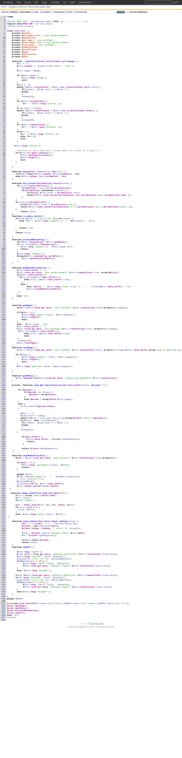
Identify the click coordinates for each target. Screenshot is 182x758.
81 (4, 242)
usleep (25, 112)
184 (3, 532)
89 (4, 264)
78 (4, 233)
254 (3, 729)
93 (4, 276)
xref (3, 7)
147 (3, 428)
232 (3, 667)
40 (4, 126)
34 (4, 110)
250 (3, 718)
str (50, 721)
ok (24, 639)
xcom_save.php (42, 7)
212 (3, 611)
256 (3, 735)
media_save (31, 580)
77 (4, 231)
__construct (30, 70)
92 (4, 273)
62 (4, 188)
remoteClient (30, 53)
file (19, 591)
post (43, 721)
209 (3, 602)
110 (3, 324)
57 (4, 174)
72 (4, 217)
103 (3, 304)
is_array (24, 239)
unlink (21, 574)
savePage (30, 408)
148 (3, 431)
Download (80, 12)
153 (3, 445)
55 (4, 169)
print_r (34, 332)
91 (4, 270)
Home (4, 12)
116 (3, 340)
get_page (28, 45)
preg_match (25, 259)
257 (3, 738)
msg (32, 90)
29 (4, 95)
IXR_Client (45, 628)
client (63, 459)
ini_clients (67, 101)
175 (3, 507)
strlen (95, 340)
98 (4, 290)
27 (4, 90)
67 (4, 203)
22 (4, 76)
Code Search (85, 2)
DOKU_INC (28, 25)
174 (3, 504)
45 (4, 141)
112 (3, 329)
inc (37, 25)
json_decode (47, 222)
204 (3, 588)
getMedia (60, 287)
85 (4, 253)
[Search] (102, 12)
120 (3, 352)
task (54, 459)
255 (3, 732)
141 (3, 411)
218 (3, 628)
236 (3, 678)
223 (3, 642)
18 (4, 65)
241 (3, 693)
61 (4, 186)
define (10, 22)
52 (4, 160)
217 (3, 625)
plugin (13, 7)
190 (3, 549)
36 (4, 115)
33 (4, 107)
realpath (35, 22)
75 (4, 225)
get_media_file (31, 39)
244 (3, 701)
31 (4, 101)
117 (3, 343)
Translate (55, 2)
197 (3, 569)
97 (4, 287)
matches (64, 259)
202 (3, 583)
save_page (28, 50)
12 (4, 48)
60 (4, 183)
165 (3, 478)
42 (4, 132)
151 (3, 439)
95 (4, 281)
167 (3, 484)
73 (4, 219)
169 (3, 490)
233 (3, 670)
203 (3, 585)
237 (3, 681)
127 (3, 371)
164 (3, 476)
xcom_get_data (33, 324)
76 (4, 228)
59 (4, 180)
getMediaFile (36, 183)
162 (3, 470)
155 (3, 450)
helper (26, 36)
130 (3, 380)
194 (3, 560)
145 (3, 422)
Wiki (19, 2)
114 (3, 335)
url (78, 231)
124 (3, 363)
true (92, 101)
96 (4, 284)
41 (4, 129)
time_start (45, 104)
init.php (45, 25)
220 (3, 633)
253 (3, 726)
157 (3, 456)
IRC (36, 2)
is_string (26, 219)
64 (4, 194)
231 (3, 664)
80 (4, 239)
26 (4, 87)
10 (4, 42)
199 (3, 574)
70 (4, 211)
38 (4, 121)
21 (4, 73)
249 (3, 715)
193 (3, 557)
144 (3, 419)
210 (3, 605)
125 (3, 366)
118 (3, 346)
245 (3, 704)
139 (3, 405)
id (40, 256)
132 (3, 386)
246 (3, 707)
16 (4, 59)
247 (3, 709)
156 (3, 453)
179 (3, 518)
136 (3, 397)
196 (3, 566)
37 (4, 118)
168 (3, 487)
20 (4, 70)
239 (3, 687)
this (20, 76)
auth (20, 366)
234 (3, 673)
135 (3, 394)
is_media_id (34, 180)
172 (3, 498)
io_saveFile (23, 577)
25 (4, 84)
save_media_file (32, 48)
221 (3, 636)
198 (3, 571)
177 (3, 512)
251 (3, 721)
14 (4, 53)
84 (4, 250)
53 (4, 163)
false (47, 203)
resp (20, 417)
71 (4, 214)
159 (3, 462)
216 (3, 622)
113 (3, 332)
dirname (45, 22)
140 (3, 408)
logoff (33, 186)
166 (3, 481)
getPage (27, 363)
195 (3, 563)
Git (64, 2)
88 (4, 262)
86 (4, 256)
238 (3, 684)
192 (3, 555)
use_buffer (75, 459)
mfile (57, 304)
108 (3, 318)
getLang (58, 205)
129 (3, 377)
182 (3, 526)
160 (3, 464)
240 (3, 690)
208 (3, 600)
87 (4, 259)
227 (3, 653)
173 (3, 501)
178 (3, 515)
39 (4, 124)
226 (3, 650)
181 (3, 524)
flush (10, 738)
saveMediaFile (43, 343)
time (29, 104)
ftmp (20, 569)
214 (3, 616)
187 (3, 540)
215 (3, 619)
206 (3, 594)
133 (3, 388)
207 (3, 597)
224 (3, 645)
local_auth (45, 70)
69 (4, 208)
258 (3, 740)
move (19, 597)
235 (3, 676)
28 (4, 93)
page (25, 59)
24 (4, 81)
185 (3, 535)
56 (4, 172)
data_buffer (30, 62)
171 (3, 495)
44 (4, 138)
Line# (34, 12)
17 (4, 62)
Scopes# (45, 12)
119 (3, 349)
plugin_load (44, 76)
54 (4, 166)
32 (4, 104)
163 (3, 473)
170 (3, 493)
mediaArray (29, 42)
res (19, 602)
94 (4, 279)
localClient (30, 56)
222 (3, 639)
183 (3, 529)
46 (4, 143)
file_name (42, 588)
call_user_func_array (52, 498)
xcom (20, 7)
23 (4, 79)
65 (4, 197)
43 (4, 135)
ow (18, 594)
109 (3, 321)
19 (4, 67)
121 (3, 355)
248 (3, 712)
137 (3, 400)
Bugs (44, 2)
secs (20, 98)
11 (4, 45)
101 (3, 298)
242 (3, 695)
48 (4, 149)
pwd (124, 231)
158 (3, 459)
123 (3, 360)
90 (4, 267)
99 (4, 293)
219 (3, 631)
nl (55, 203)
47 (4, 146)
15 (4, 56)
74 (4, 222)
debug (64, 622)
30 (4, 98)
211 (3, 608)
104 (3, 307)
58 (4, 177)
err (20, 73)
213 (3, 614)
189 (3, 546)
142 (3, 414)
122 (3, 357)
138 (3, 402)
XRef (72, 2)
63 (4, 191)
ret (40, 203)
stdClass (60, 225)
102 (3, 301)
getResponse (70, 524)
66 (4, 200)
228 (3, 656)
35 (4, 112)
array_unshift (28, 484)
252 (3, 723)
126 (3, 369)
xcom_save (19, 34)
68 (4, 205)
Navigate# (59, 12)
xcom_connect (51, 231)
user (25, 65)
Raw (69, 12)
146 (3, 425)
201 (3, 580)
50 (4, 155)
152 (3, 442)
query (46, 636)
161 (3, 467)
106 (3, 312)
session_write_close (18, 28)
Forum (27, 2)
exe (61, 625)
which (32, 203)
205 (3, 591)
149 (3, 433)
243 (3, 698)
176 (3, 509)
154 (3, 448)
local (58, 217)
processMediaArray (33, 284)
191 (3, 552)
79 (4, 236)
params (96, 459)
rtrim (33, 625)
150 (3, 436)
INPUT (20, 715)
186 (3, 538)
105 (3, 310)
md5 (58, 569)
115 (3, 338)
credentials (45, 217)
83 (4, 248)
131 (3, 383)
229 (3, 659)
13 (4, 50)
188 (3, 543)
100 (3, 295)
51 (4, 157)
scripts (28, 7)
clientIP (71, 569)
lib (56, 625)
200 (3, 577)
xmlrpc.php (71, 625)
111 (3, 326)
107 (3, 315)
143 (3, 417)
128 (3, 374)
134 (3, 391)
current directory (136, 12)
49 (4, 152)
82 (4, 245)
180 (3, 521)
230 (3, 662)
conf (29, 566)
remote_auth (60, 70)
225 (3, 647)
